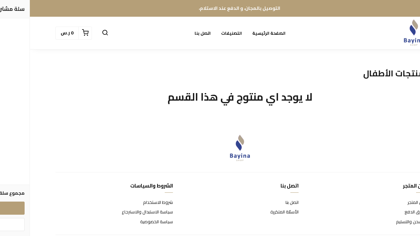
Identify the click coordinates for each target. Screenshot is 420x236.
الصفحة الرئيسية (239, 33)
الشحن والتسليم (380, 222)
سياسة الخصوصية (126, 222)
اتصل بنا (173, 33)
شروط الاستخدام (128, 202)
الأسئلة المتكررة (255, 212)
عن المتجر (386, 202)
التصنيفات (201, 33)
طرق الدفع (384, 212)
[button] (75, 33)
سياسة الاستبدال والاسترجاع (117, 212)
